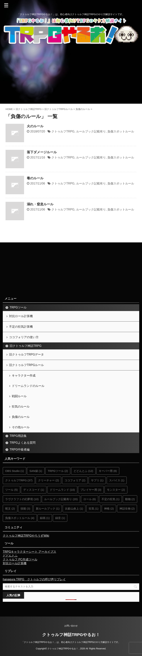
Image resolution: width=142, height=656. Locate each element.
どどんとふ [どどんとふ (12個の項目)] (83, 470)
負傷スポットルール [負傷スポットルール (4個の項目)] (19, 517)
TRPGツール (18, 307)
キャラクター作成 (24, 375)
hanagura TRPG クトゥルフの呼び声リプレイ (34, 579)
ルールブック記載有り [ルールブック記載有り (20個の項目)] (61, 499)
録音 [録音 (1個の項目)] (60, 517)
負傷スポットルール (120, 131)
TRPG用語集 (18, 435)
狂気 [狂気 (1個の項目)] (94, 508)
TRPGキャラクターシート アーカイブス (29, 551)
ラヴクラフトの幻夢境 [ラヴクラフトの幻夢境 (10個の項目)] (22, 499)
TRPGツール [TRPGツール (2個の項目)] (58, 470)
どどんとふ (10, 555)
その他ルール (21, 427)
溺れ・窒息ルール (40, 204)
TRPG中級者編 (20, 449)
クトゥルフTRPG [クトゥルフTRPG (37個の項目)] (19, 480)
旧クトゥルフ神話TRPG (25, 345)
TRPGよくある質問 (23, 442)
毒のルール (35, 178)
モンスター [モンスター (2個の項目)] (116, 489)
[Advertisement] (71, 76)
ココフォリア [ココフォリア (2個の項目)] (75, 480)
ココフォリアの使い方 (24, 337)
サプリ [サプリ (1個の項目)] (97, 480)
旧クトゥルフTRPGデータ (26, 354)
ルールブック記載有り (91, 131)
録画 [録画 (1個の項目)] (45, 517)
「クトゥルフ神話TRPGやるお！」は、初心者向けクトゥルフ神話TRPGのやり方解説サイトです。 (71, 642)
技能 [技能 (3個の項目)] (25, 508)
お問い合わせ (71, 625)
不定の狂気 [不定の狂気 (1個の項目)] (111, 499)
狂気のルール (21, 406)
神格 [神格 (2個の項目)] (109, 508)
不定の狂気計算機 (21, 326)
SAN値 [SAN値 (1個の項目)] (35, 470)
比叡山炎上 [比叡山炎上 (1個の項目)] (74, 508)
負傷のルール (21, 416)
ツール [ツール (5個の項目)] (11, 489)
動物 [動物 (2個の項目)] (130, 499)
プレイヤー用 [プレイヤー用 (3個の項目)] (90, 489)
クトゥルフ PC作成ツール (20, 559)
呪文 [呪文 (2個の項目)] (10, 508)
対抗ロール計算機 (21, 316)
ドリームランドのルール (28, 385)
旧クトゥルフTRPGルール (26, 365)
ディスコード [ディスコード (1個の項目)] (33, 489)
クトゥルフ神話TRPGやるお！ (71, 634)
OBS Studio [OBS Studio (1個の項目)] (14, 470)
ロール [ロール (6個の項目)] (89, 499)
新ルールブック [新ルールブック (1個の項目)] (48, 508)
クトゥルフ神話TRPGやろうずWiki (26, 535)
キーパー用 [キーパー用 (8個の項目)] (108, 470)
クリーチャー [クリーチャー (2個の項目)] (48, 480)
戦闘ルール (19, 396)
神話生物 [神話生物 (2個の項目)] (127, 508)
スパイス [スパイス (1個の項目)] (116, 480)
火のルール (35, 126)
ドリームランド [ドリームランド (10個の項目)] (62, 489)
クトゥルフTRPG (62, 131)
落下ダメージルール (42, 152)
